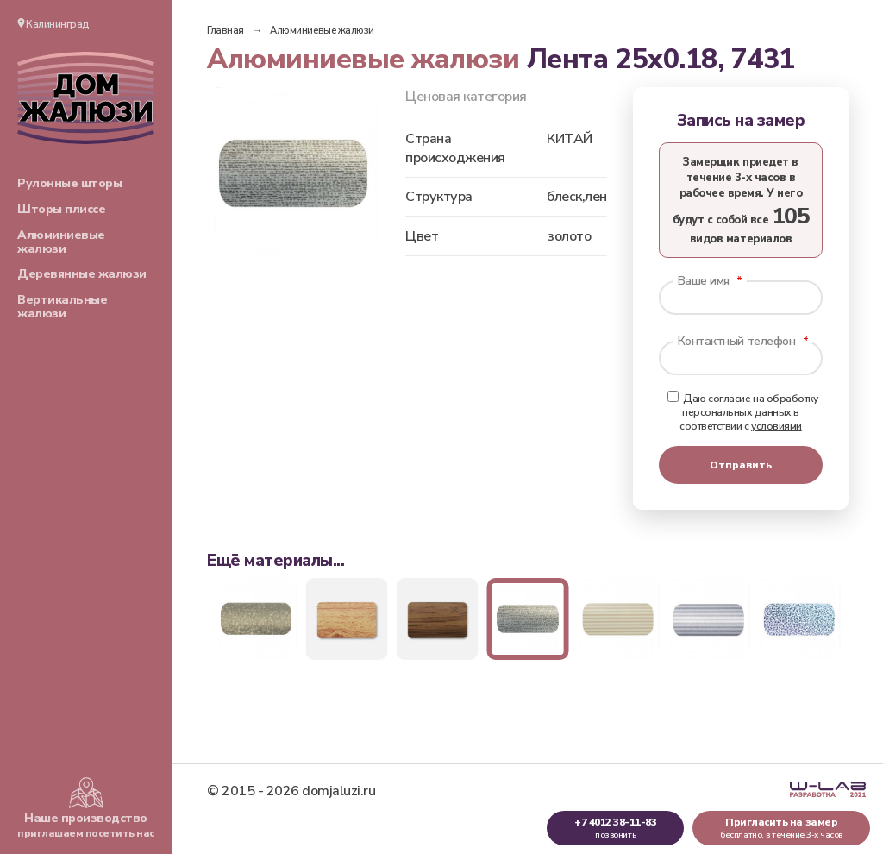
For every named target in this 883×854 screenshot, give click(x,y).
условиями (776, 426)
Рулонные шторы (69, 183)
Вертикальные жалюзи (62, 307)
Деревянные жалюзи (82, 274)
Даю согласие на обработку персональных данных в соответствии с (742, 412)
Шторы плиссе (61, 209)
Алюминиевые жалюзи (61, 242)
